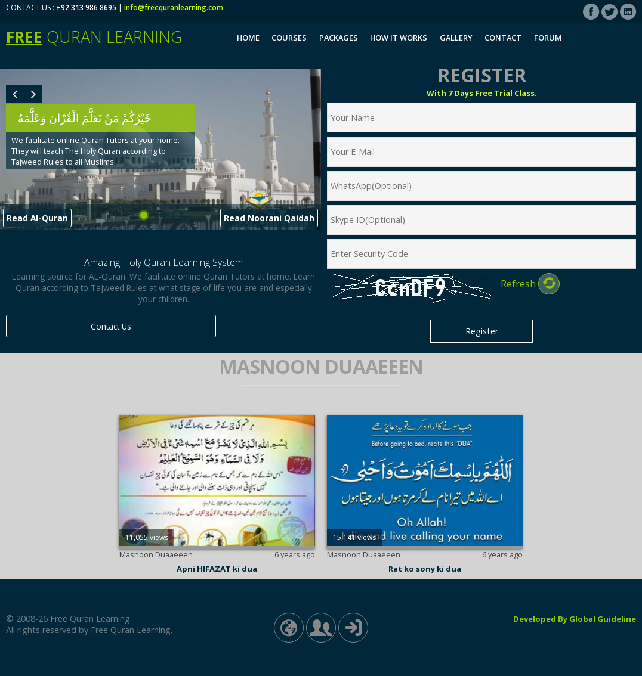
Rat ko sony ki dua (424, 568)
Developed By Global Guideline (574, 618)
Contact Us (111, 326)
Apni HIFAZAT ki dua (217, 568)
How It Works (398, 37)
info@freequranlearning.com (173, 7)
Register (481, 331)
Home (248, 37)
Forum (548, 37)
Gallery (456, 37)
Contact (502, 37)
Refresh (530, 283)
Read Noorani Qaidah (269, 218)
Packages (338, 37)
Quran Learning (94, 37)
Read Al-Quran (37, 218)
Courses (289, 37)
